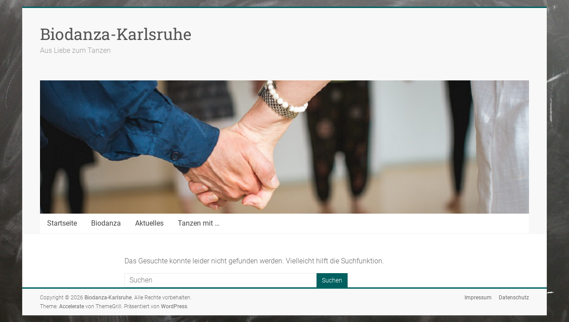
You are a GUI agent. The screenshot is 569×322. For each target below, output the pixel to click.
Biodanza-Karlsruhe (116, 33)
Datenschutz (514, 297)
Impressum (478, 297)
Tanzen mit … (199, 223)
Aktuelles (149, 223)
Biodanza (106, 223)
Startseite (62, 223)
